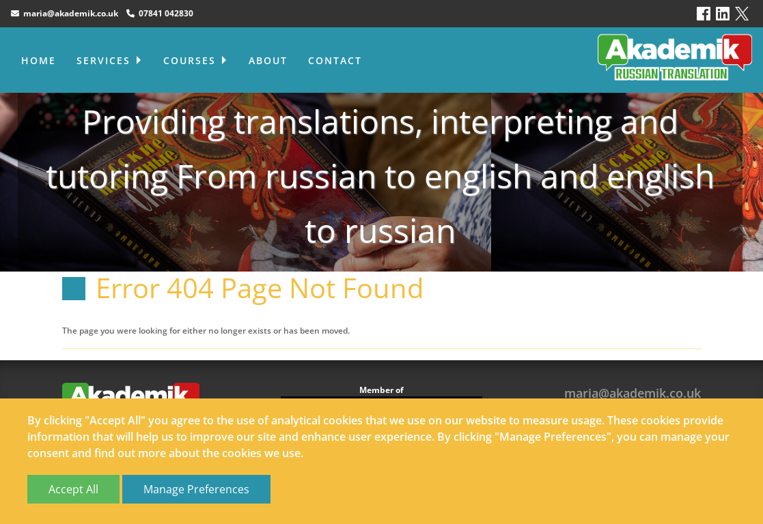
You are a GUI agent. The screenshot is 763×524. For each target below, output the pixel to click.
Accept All (73, 489)
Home (38, 60)
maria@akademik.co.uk (64, 13)
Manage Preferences (196, 489)
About (268, 60)
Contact (335, 60)
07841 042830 (159, 13)
